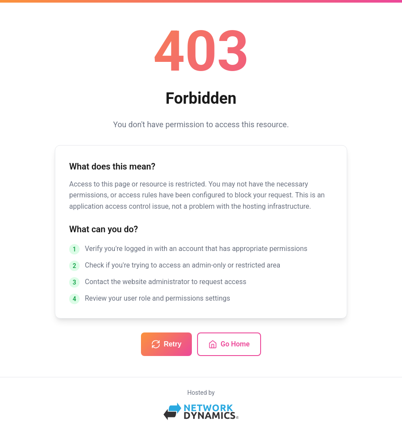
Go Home (229, 344)
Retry (166, 344)
